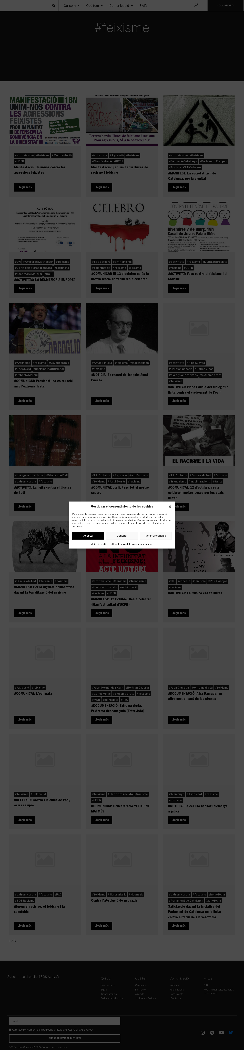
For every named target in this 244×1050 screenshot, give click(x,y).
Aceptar (88, 536)
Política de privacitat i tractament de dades (131, 544)
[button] (170, 506)
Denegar (122, 536)
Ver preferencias (155, 536)
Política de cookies (99, 544)
